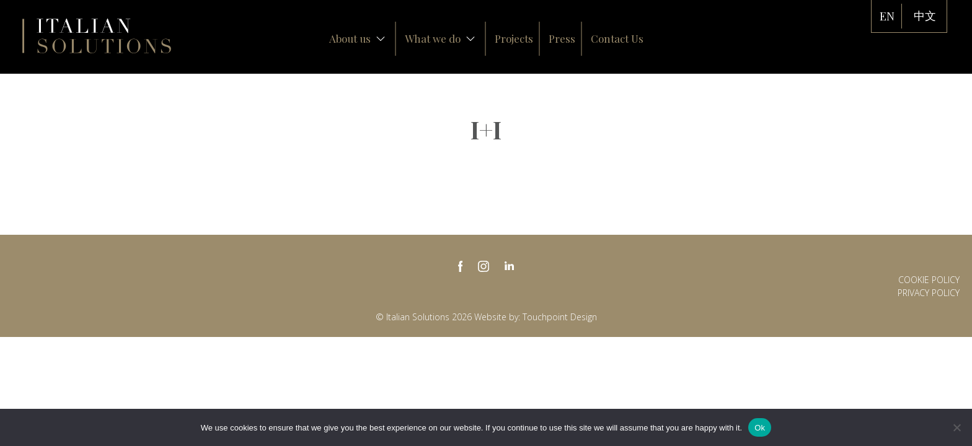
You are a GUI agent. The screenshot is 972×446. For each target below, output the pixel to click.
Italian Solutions (96, 36)
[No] (956, 427)
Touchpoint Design (560, 317)
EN (887, 16)
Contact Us (617, 38)
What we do (440, 38)
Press (562, 38)
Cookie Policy (929, 280)
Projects (514, 38)
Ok (759, 427)
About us (357, 38)
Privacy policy (929, 293)
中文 (925, 16)
